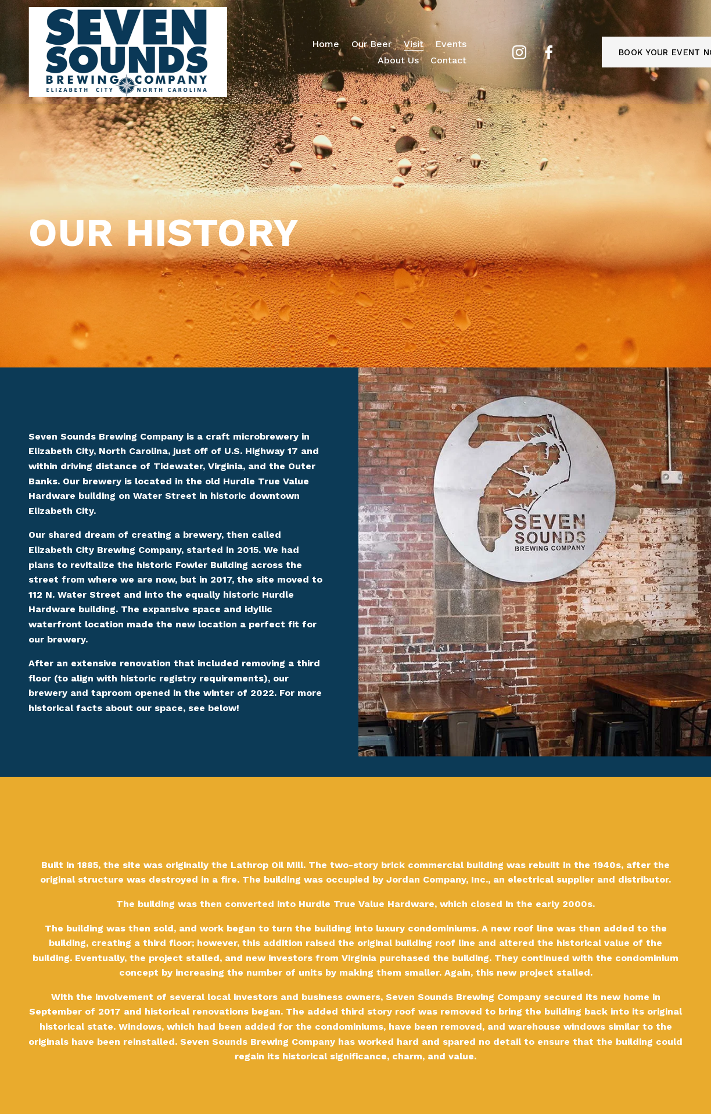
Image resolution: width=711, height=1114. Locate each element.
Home (325, 43)
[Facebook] (549, 52)
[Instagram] (519, 52)
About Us (398, 60)
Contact (448, 60)
